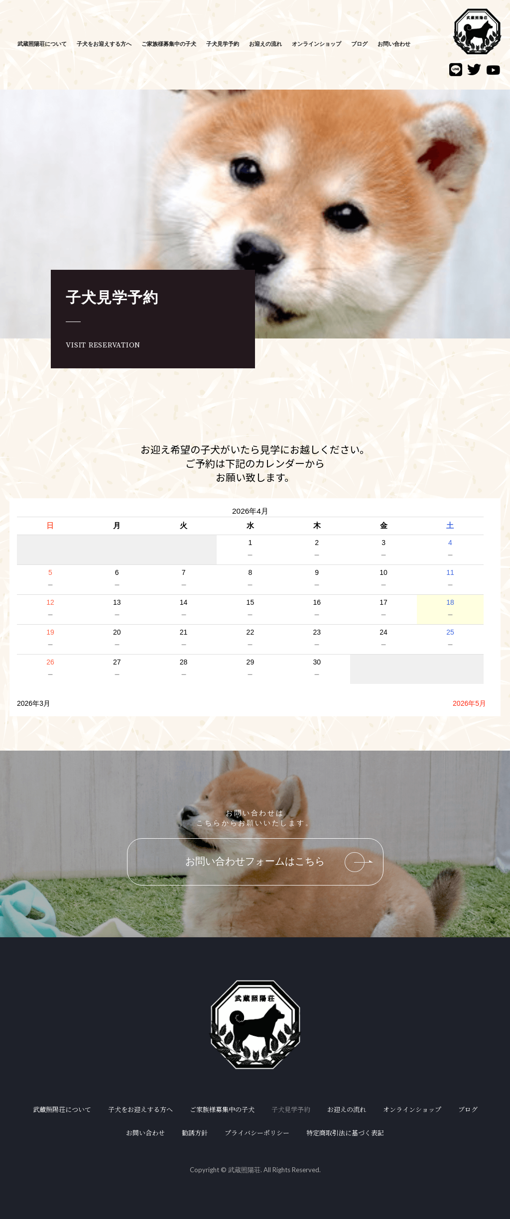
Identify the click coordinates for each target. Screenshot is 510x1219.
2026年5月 (469, 703)
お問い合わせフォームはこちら (279, 862)
